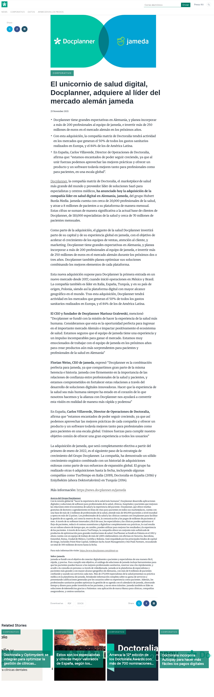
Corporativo (17, 12)
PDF (69, 603)
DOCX (81, 603)
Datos (31, 12)
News (4, 12)
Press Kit (199, 4)
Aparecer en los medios (51, 12)
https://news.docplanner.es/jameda (101, 490)
